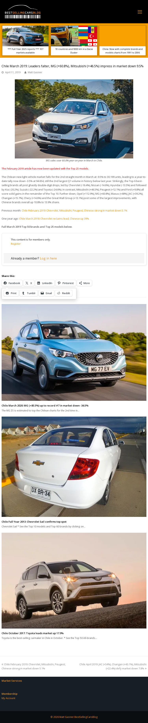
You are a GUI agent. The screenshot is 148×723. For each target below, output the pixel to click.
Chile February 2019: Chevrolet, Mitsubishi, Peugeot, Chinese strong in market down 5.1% (74, 210)
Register (16, 243)
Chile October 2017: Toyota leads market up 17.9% (33, 633)
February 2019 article (19, 168)
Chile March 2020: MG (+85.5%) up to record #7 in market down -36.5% (45, 405)
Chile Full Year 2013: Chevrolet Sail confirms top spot (34, 521)
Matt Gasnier (35, 72)
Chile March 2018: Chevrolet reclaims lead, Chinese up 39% (54, 218)
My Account (8, 698)
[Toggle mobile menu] (140, 12)
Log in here (48, 258)
